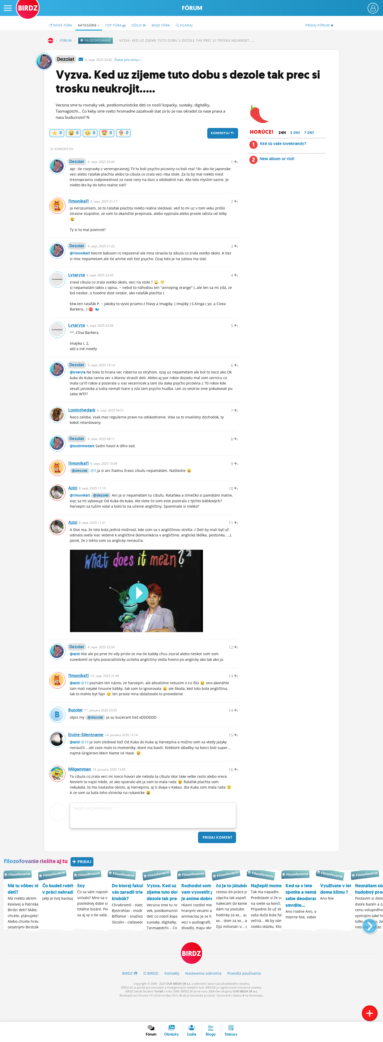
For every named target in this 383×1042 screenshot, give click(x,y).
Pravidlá (244, 994)
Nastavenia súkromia (203, 994)
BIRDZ (50, 41)
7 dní (309, 132)
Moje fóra (161, 25)
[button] (365, 944)
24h (282, 132)
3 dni (295, 132)
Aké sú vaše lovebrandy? (283, 143)
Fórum (192, 8)
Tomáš (158, 1013)
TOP (115, 25)
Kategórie (89, 25)
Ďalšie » (127, 60)
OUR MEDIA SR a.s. (178, 1005)
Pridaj (217, 858)
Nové (60, 25)
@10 (85, 700)
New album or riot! (277, 158)
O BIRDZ (151, 994)
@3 (93, 482)
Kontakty (171, 994)
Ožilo (139, 25)
